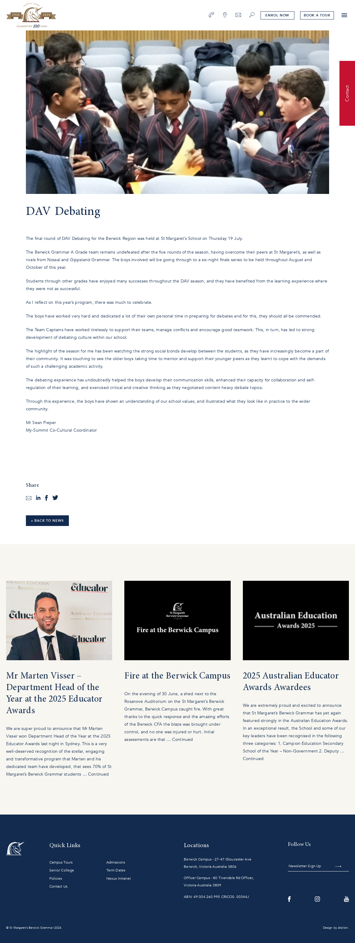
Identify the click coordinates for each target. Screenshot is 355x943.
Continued (98, 774)
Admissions (115, 862)
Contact (347, 93)
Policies (55, 878)
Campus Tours (61, 862)
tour (317, 15)
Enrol (277, 15)
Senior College (61, 870)
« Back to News (47, 520)
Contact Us (58, 886)
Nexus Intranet (118, 878)
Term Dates (115, 870)
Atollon (343, 928)
